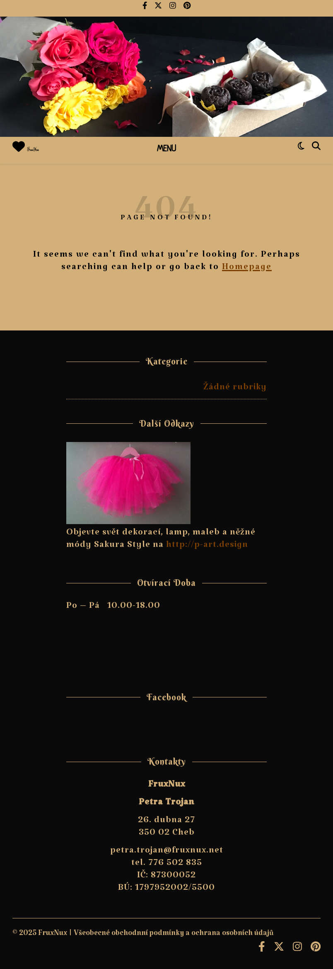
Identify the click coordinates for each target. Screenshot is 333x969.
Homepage (247, 269)
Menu (166, 149)
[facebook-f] (145, 8)
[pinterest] (187, 8)
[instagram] (173, 8)
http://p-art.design (207, 547)
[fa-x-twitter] (158, 8)
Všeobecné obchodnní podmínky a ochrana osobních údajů (174, 935)
